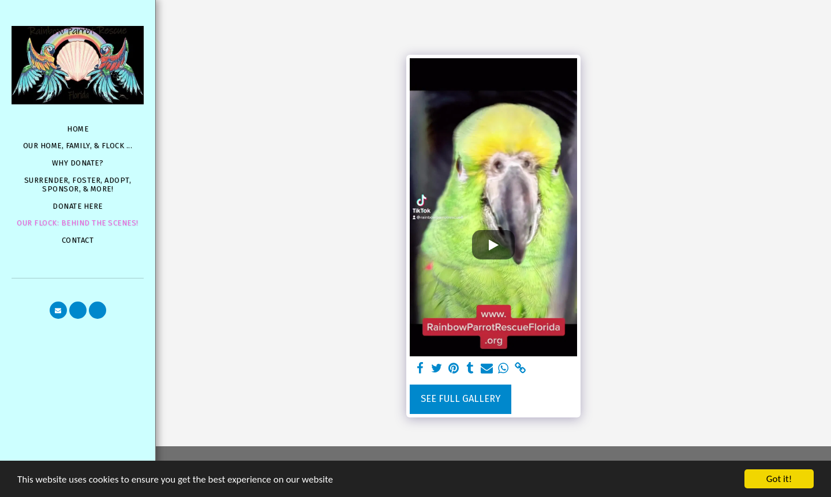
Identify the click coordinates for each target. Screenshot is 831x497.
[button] (58, 310)
